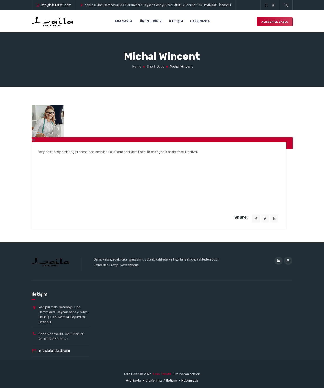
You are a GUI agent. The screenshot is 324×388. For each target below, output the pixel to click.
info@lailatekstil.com (56, 5)
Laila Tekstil (162, 374)
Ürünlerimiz (151, 21)
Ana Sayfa (124, 21)
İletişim (176, 21)
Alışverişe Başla (274, 21)
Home (136, 67)
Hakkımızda (200, 21)
